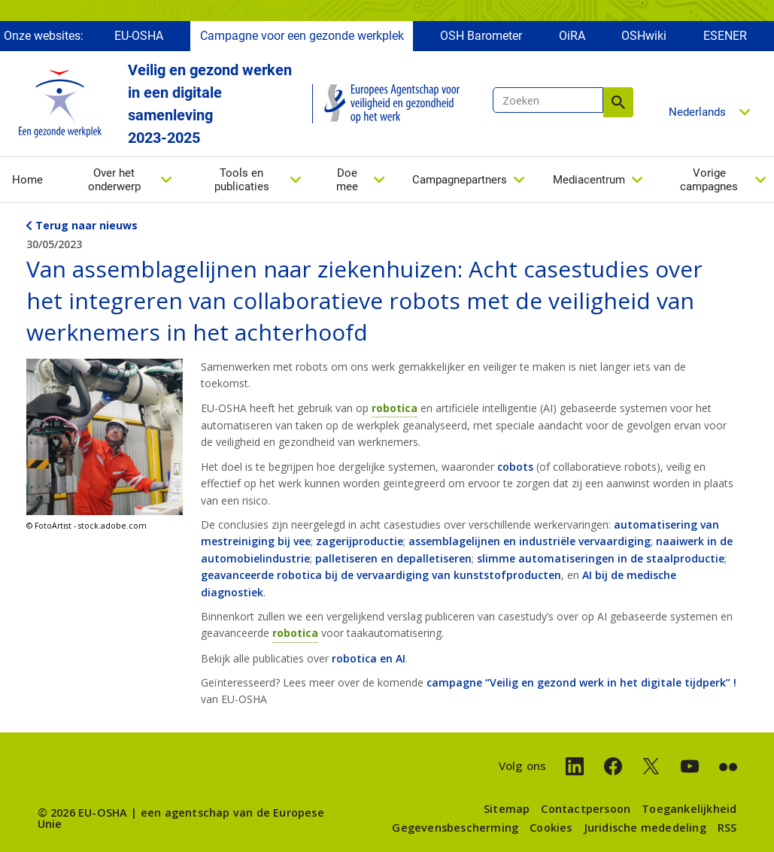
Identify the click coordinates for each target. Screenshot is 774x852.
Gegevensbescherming (455, 827)
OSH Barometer (481, 36)
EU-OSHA (138, 36)
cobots (515, 466)
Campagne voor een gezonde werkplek (302, 36)
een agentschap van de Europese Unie (181, 817)
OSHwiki (643, 36)
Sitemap (507, 809)
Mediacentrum (589, 179)
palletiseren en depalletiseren (393, 558)
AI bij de (604, 575)
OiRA (572, 36)
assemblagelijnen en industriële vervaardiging (529, 541)
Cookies (551, 827)
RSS (727, 827)
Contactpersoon (585, 809)
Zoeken (618, 102)
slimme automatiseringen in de (561, 558)
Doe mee (347, 179)
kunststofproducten (507, 575)
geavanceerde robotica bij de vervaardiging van (327, 575)
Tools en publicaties (241, 179)
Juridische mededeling (645, 827)
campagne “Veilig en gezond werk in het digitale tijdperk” (581, 682)
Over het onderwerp (114, 179)
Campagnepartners (459, 179)
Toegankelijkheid (689, 809)
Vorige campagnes (709, 179)
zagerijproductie (359, 541)
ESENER (725, 36)
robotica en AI (368, 658)
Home (27, 179)
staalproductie (685, 558)
